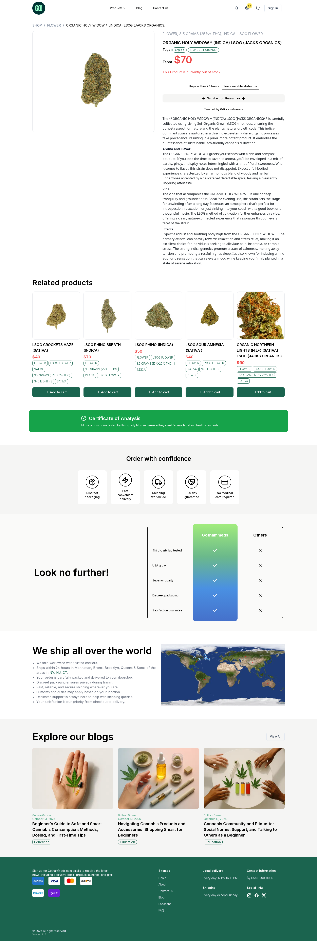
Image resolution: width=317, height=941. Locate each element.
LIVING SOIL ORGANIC (203, 49)
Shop (37, 25)
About (162, 884)
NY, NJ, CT (58, 673)
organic (179, 49)
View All (275, 736)
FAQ (161, 910)
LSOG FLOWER (250, 34)
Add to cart (56, 392)
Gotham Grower (41, 815)
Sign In (273, 8)
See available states (240, 86)
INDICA (229, 34)
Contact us (165, 891)
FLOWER (54, 25)
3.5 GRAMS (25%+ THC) (200, 34)
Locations (164, 904)
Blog (161, 897)
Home (162, 878)
